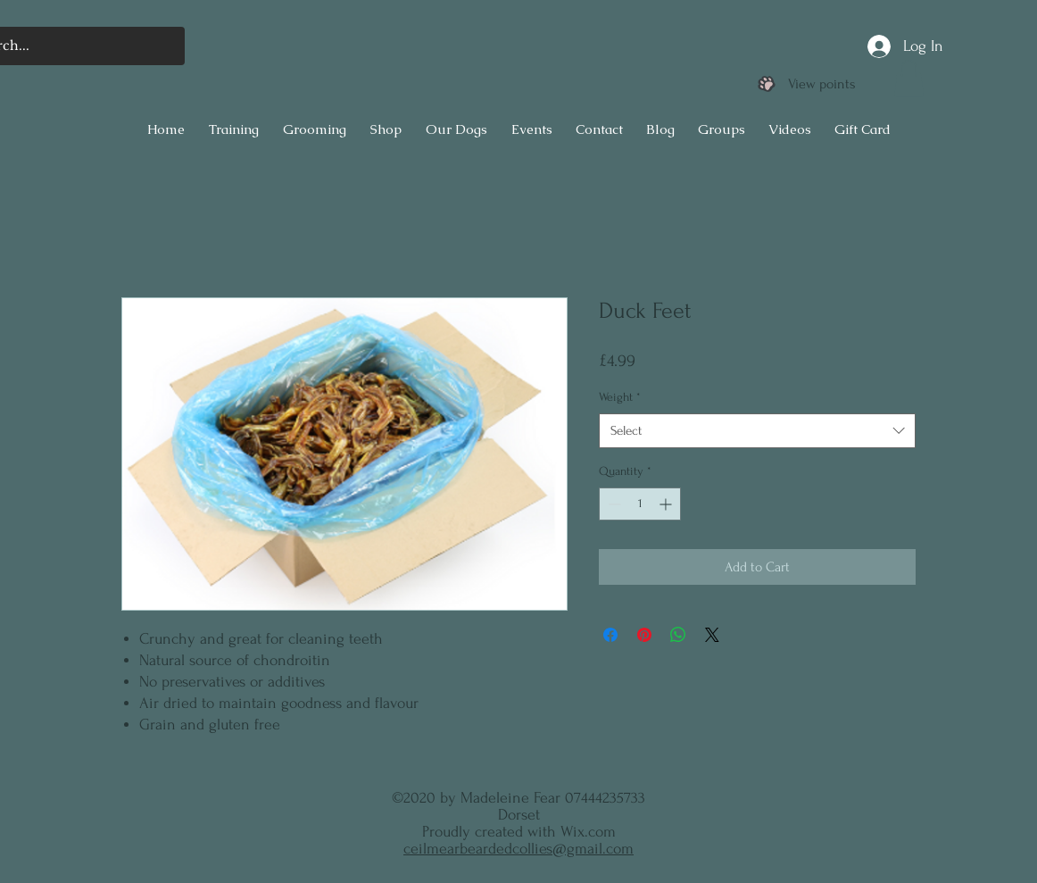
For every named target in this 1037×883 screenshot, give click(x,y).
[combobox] (757, 430)
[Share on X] (712, 635)
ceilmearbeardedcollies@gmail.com (518, 848)
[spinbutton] (640, 504)
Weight (620, 397)
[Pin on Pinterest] (644, 635)
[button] (909, 78)
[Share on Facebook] (610, 635)
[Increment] (667, 504)
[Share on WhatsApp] (678, 635)
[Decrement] (612, 504)
